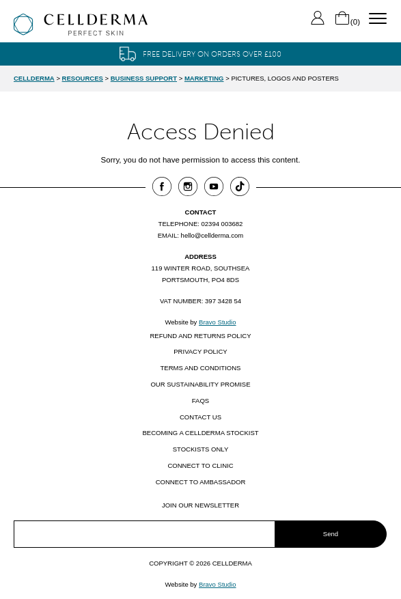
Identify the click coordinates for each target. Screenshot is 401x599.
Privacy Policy (200, 351)
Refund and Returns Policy (200, 335)
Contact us (200, 417)
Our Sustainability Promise (200, 384)
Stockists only (201, 449)
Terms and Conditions (201, 368)
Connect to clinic (200, 465)
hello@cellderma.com (212, 235)
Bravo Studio (217, 322)
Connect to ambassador (201, 482)
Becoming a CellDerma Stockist (200, 432)
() (347, 22)
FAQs (200, 400)
